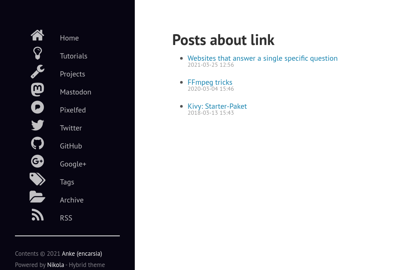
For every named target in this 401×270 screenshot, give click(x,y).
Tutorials (51, 53)
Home (47, 35)
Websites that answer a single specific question (263, 58)
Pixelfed (50, 107)
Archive (49, 197)
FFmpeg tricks (210, 82)
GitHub (48, 143)
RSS (43, 215)
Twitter (48, 125)
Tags (44, 179)
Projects (50, 71)
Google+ (50, 161)
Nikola (55, 265)
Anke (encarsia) (82, 253)
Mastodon (53, 89)
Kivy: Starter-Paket (217, 106)
